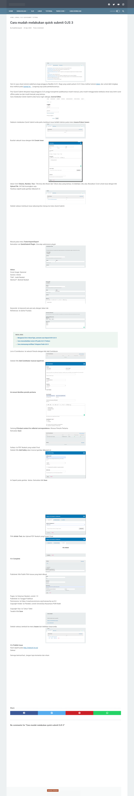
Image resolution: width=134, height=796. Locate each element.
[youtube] (117, 2)
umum (98, 115)
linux (98, 95)
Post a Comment (38, 26)
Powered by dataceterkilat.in (70, 793)
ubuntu (109, 111)
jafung (98, 92)
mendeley (99, 99)
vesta (107, 115)
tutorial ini (60, 85)
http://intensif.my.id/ (30, 651)
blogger (98, 88)
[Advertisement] (48, 44)
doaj (106, 88)
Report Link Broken (76, 790)
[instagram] (121, 2)
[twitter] (112, 2)
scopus (110, 103)
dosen (115, 88)
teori (116, 107)
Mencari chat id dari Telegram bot (107, 45)
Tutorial (50, 8)
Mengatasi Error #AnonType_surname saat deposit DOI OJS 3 (37, 341)
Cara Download (77, 8)
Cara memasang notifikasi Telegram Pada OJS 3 (33, 347)
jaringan (107, 92)
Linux (41, 8)
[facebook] (107, 2)
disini (23, 85)
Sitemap (86, 790)
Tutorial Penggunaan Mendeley (106, 35)
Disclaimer (64, 790)
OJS (34, 8)
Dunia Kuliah (22, 8)
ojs (107, 99)
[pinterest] (57, 716)
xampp (116, 115)
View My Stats (99, 269)
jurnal (116, 92)
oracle (116, 99)
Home (12, 8)
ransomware (100, 103)
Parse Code (62, 8)
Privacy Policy (55, 790)
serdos (98, 107)
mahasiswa (108, 95)
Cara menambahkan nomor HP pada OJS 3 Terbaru (34, 344)
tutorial (99, 111)
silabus (107, 107)
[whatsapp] (76, 716)
